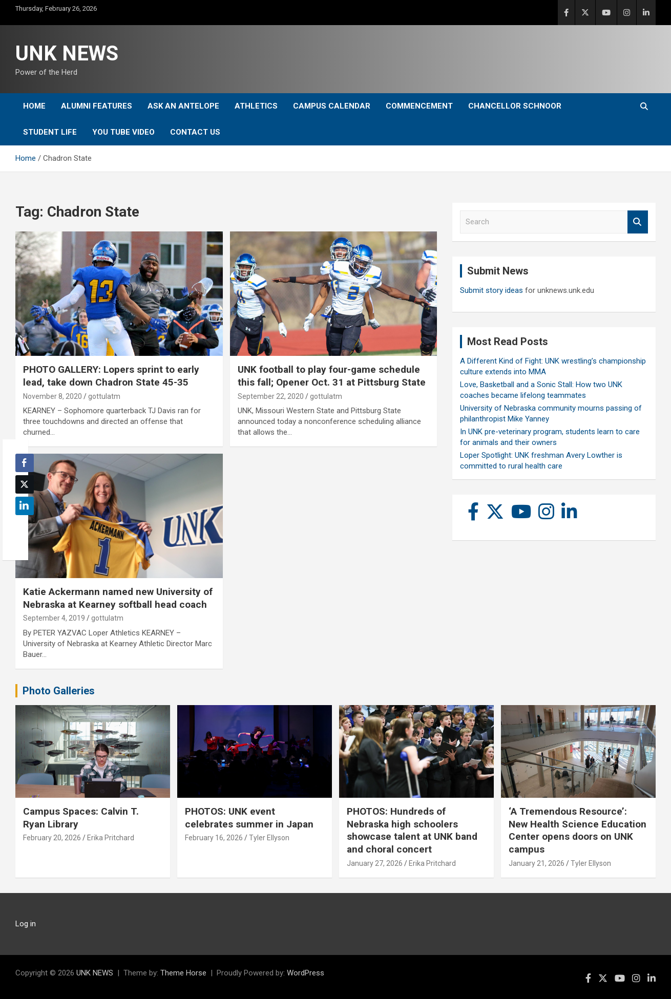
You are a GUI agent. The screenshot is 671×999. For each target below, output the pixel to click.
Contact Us (195, 132)
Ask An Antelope (183, 106)
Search (637, 221)
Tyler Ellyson (269, 838)
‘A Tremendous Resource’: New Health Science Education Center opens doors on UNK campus (577, 830)
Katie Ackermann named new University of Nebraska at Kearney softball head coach (118, 598)
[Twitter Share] (24, 484)
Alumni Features (96, 106)
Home (34, 106)
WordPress (305, 972)
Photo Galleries (59, 691)
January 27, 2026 (375, 863)
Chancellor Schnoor (514, 106)
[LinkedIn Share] (24, 506)
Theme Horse (183, 972)
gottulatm (104, 396)
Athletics (256, 106)
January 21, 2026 (536, 863)
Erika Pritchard (110, 838)
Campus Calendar (331, 106)
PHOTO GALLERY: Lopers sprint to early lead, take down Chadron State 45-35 (111, 376)
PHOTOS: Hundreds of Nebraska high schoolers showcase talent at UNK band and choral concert (412, 830)
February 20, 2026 (52, 838)
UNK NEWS (66, 53)
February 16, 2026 (214, 838)
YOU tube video (123, 132)
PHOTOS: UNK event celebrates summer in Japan (249, 817)
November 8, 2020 (52, 396)
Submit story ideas (491, 290)
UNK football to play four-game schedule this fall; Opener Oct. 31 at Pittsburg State (332, 376)
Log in (25, 923)
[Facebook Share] (24, 463)
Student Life (50, 132)
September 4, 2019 (54, 618)
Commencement (419, 106)
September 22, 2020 (271, 396)
